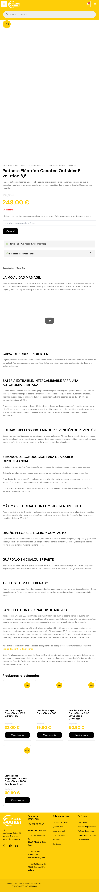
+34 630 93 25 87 (36, 824)
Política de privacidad (87, 826)
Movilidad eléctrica (15, 165)
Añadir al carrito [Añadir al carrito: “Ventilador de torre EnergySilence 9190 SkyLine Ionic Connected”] (81, 735)
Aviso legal (82, 822)
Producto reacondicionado (20, 254)
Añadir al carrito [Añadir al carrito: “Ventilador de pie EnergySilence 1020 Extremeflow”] (17, 735)
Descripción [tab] (8, 268)
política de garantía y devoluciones (18, 649)
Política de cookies (86, 831)
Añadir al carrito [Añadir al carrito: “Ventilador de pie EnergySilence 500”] (49, 735)
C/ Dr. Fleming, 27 (38, 864)
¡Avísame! (10, 231)
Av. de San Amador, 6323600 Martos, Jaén (36, 854)
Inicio (4, 165)
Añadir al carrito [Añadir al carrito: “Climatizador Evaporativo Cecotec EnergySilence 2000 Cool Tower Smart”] (17, 800)
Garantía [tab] (20, 268)
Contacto (57, 844)
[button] (49, 253)
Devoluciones (83, 839)
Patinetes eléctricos (30, 165)
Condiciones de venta (87, 835)
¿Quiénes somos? (60, 822)
